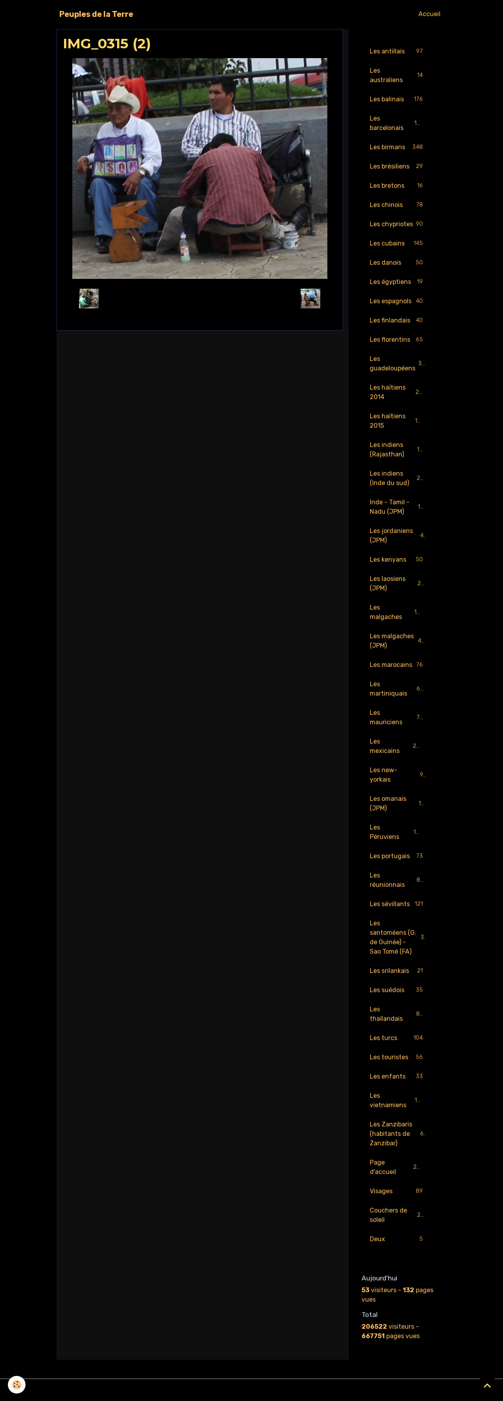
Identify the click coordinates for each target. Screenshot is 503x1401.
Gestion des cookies (251, 1390)
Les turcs (398, 1038)
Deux (398, 1239)
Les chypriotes (398, 224)
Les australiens (398, 75)
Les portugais (398, 856)
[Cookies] (17, 1385)
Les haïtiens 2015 (398, 420)
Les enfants (398, 1076)
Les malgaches (398, 612)
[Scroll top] (487, 1385)
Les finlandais (398, 320)
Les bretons (398, 185)
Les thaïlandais (398, 1013)
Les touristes (398, 1057)
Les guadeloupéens (398, 363)
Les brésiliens (398, 166)
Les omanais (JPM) (398, 803)
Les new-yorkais (398, 774)
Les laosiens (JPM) (398, 583)
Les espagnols (398, 301)
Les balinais (398, 99)
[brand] (96, 14)
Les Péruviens (398, 832)
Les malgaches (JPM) (398, 640)
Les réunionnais (398, 880)
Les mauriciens (398, 717)
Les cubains (398, 243)
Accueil (430, 14)
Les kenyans (398, 559)
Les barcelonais (398, 123)
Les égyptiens (398, 282)
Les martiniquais (398, 688)
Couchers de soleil (398, 1215)
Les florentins (398, 339)
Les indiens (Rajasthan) (398, 449)
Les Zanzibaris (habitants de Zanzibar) (398, 1134)
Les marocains (398, 665)
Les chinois (398, 205)
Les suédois (398, 990)
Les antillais (398, 51)
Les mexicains (398, 746)
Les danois (398, 262)
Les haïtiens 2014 (398, 392)
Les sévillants (398, 904)
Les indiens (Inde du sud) (398, 478)
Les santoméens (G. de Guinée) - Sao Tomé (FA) (399, 937)
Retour (200, 298)
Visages (398, 1191)
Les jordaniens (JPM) (398, 535)
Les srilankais (398, 971)
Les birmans (398, 147)
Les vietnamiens (398, 1100)
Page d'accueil (398, 1167)
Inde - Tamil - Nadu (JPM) (398, 506)
